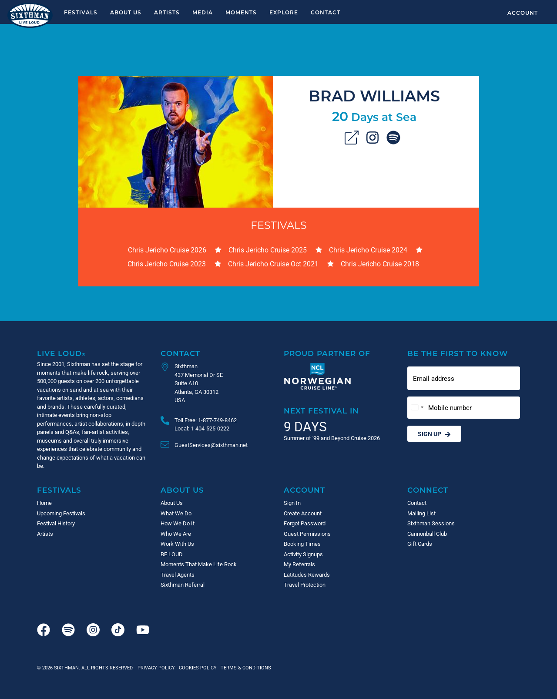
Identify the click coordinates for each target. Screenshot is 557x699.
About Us (125, 12)
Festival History (56, 523)
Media (202, 12)
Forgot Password (304, 523)
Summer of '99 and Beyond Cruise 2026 (332, 438)
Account (522, 12)
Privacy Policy (156, 667)
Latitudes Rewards (307, 574)
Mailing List (421, 513)
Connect (427, 490)
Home (44, 503)
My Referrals (299, 564)
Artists (167, 12)
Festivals (80, 12)
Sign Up (434, 433)
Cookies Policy (196, 667)
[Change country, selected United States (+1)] (417, 407)
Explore (283, 12)
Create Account (303, 513)
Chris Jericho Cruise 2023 (167, 263)
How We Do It (178, 523)
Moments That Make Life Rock (199, 564)
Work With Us (177, 544)
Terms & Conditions (244, 667)
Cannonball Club (427, 534)
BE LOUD (172, 554)
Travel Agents (178, 574)
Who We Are (176, 534)
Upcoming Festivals (61, 513)
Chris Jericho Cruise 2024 (368, 249)
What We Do (176, 513)
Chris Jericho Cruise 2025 (267, 249)
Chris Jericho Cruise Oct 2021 (273, 263)
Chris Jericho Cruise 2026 (167, 249)
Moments (241, 12)
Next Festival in (321, 411)
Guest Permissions (307, 534)
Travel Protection (304, 584)
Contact (325, 12)
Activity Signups (303, 554)
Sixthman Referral (183, 584)
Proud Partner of (327, 353)
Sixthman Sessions (431, 523)
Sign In (292, 503)
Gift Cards (419, 544)
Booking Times (302, 544)
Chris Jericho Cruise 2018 (380, 263)
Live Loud (61, 353)
